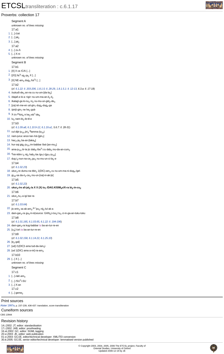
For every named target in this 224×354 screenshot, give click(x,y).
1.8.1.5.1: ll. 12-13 (66, 88)
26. (9, 242)
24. (9, 225)
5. (9, 53)
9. (9, 114)
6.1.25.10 (46, 238)
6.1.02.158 (22, 238)
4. (9, 50)
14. (9, 144)
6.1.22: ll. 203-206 (26, 88)
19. (9, 175)
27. (9, 246)
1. (9, 33)
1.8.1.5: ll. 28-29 (46, 88)
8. (9, 109)
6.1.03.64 (21, 204)
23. (9, 213)
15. (9, 148)
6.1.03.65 (34, 221)
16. (9, 153)
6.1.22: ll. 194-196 (51, 221)
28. (9, 250)
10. (9, 119)
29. (9, 259)
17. (9, 158)
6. (9, 101)
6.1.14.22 (34, 238)
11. (9, 131)
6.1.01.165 (22, 221)
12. (9, 136)
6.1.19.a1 (47, 127)
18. (9, 171)
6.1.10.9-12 (33, 127)
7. (9, 105)
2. (9, 37)
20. (9, 187)
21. (9, 196)
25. (9, 229)
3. (9, 41)
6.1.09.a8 (21, 127)
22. (9, 208)
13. (9, 140)
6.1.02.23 (21, 167)
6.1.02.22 (21, 183)
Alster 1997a (7, 305)
